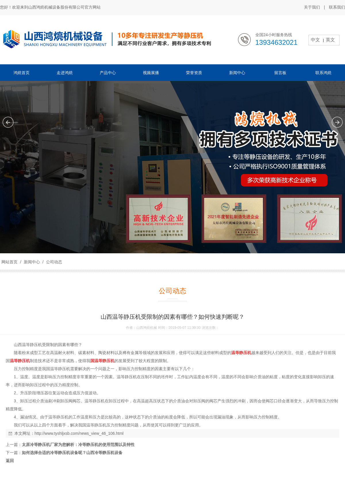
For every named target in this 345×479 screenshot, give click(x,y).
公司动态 (53, 262)
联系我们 (337, 7)
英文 (330, 39)
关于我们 (312, 7)
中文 (315, 39)
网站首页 (9, 262)
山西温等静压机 (28, 344)
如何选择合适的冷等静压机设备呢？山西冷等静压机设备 (72, 452)
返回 (10, 460)
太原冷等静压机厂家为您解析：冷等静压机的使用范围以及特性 (78, 444)
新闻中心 (32, 262)
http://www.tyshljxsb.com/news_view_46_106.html (79, 433)
